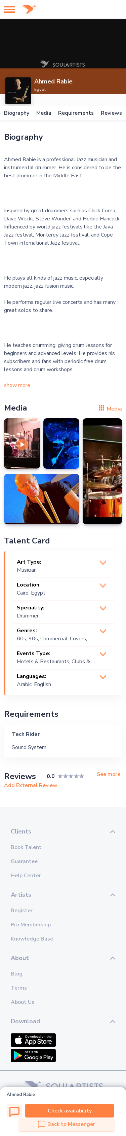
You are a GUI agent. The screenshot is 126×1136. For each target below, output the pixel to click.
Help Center (26, 875)
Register (22, 910)
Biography (16, 113)
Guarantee (24, 861)
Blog (17, 973)
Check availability (70, 1110)
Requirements (76, 113)
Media (43, 113)
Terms (19, 988)
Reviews (111, 113)
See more (108, 774)
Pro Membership (31, 924)
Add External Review (30, 785)
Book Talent (26, 847)
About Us (22, 1002)
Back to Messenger (66, 1124)
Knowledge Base (32, 938)
